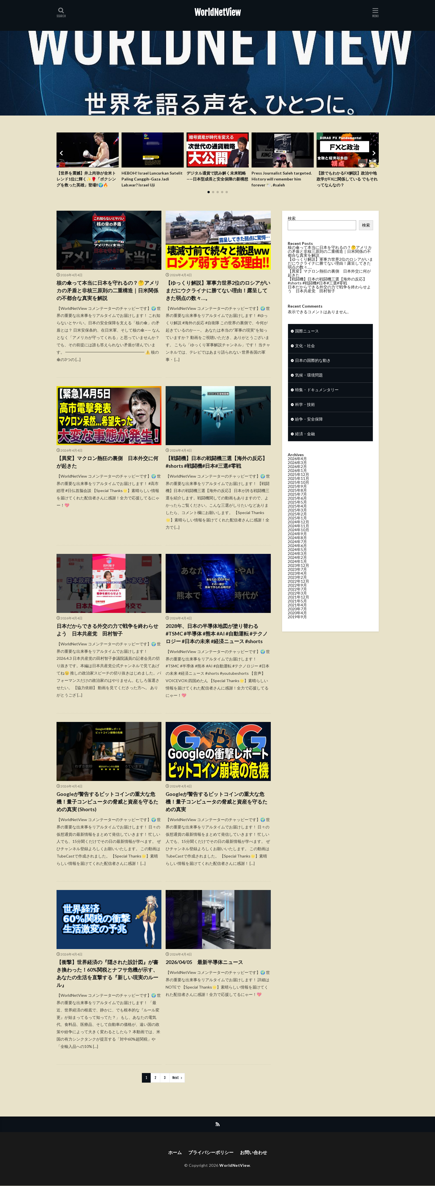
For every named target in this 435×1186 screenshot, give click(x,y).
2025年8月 (297, 492)
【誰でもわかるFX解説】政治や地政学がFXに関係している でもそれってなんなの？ (347, 179)
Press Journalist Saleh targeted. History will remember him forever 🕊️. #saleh (282, 179)
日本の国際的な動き (313, 363)
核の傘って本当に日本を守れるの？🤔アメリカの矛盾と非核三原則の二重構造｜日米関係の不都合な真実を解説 (108, 290)
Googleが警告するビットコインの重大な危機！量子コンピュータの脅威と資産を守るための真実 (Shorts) (107, 801)
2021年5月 (297, 603)
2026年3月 (297, 465)
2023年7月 (297, 571)
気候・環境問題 (309, 377)
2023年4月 (297, 575)
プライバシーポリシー (210, 1152)
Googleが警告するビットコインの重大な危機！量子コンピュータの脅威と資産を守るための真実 (216, 801)
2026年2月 (297, 469)
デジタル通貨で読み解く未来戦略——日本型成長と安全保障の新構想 (218, 176)
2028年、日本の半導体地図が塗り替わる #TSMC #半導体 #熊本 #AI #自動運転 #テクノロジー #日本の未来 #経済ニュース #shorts (217, 633)
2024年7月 (297, 544)
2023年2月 (297, 579)
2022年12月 (298, 583)
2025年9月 (297, 488)
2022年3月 (297, 595)
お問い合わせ (253, 1152)
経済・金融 (305, 436)
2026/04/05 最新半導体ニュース (204, 962)
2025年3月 (297, 512)
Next (175, 1078)
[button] (62, 153)
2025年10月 (298, 484)
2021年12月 (298, 599)
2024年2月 (297, 560)
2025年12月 (298, 477)
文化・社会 (305, 348)
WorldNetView (217, 12)
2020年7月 (297, 611)
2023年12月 (298, 567)
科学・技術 (305, 407)
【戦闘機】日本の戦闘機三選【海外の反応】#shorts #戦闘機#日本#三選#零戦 (216, 462)
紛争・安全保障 (309, 421)
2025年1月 (297, 520)
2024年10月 (298, 532)
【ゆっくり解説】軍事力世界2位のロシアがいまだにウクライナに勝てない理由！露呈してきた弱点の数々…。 (218, 290)
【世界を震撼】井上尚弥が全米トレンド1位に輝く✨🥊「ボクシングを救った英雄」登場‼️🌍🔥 (86, 179)
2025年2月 (297, 516)
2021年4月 (297, 607)
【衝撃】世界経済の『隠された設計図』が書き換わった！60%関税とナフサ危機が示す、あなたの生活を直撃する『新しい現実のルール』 (107, 973)
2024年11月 (298, 528)
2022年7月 (297, 591)
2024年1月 (297, 564)
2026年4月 (297, 461)
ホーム (175, 1152)
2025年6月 (297, 500)
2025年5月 (297, 504)
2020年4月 (297, 615)
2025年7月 (297, 496)
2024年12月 (298, 524)
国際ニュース (307, 333)
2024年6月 (297, 548)
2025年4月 (297, 508)
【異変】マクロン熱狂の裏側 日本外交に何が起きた (107, 462)
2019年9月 (297, 619)
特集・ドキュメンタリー (317, 392)
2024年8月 (297, 540)
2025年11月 (298, 480)
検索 (292, 218)
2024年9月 (297, 536)
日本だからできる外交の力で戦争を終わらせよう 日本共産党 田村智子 (107, 630)
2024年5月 (297, 552)
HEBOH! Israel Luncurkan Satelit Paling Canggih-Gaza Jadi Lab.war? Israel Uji (152, 179)
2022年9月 (297, 587)
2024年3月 (297, 556)
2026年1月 (297, 473)
